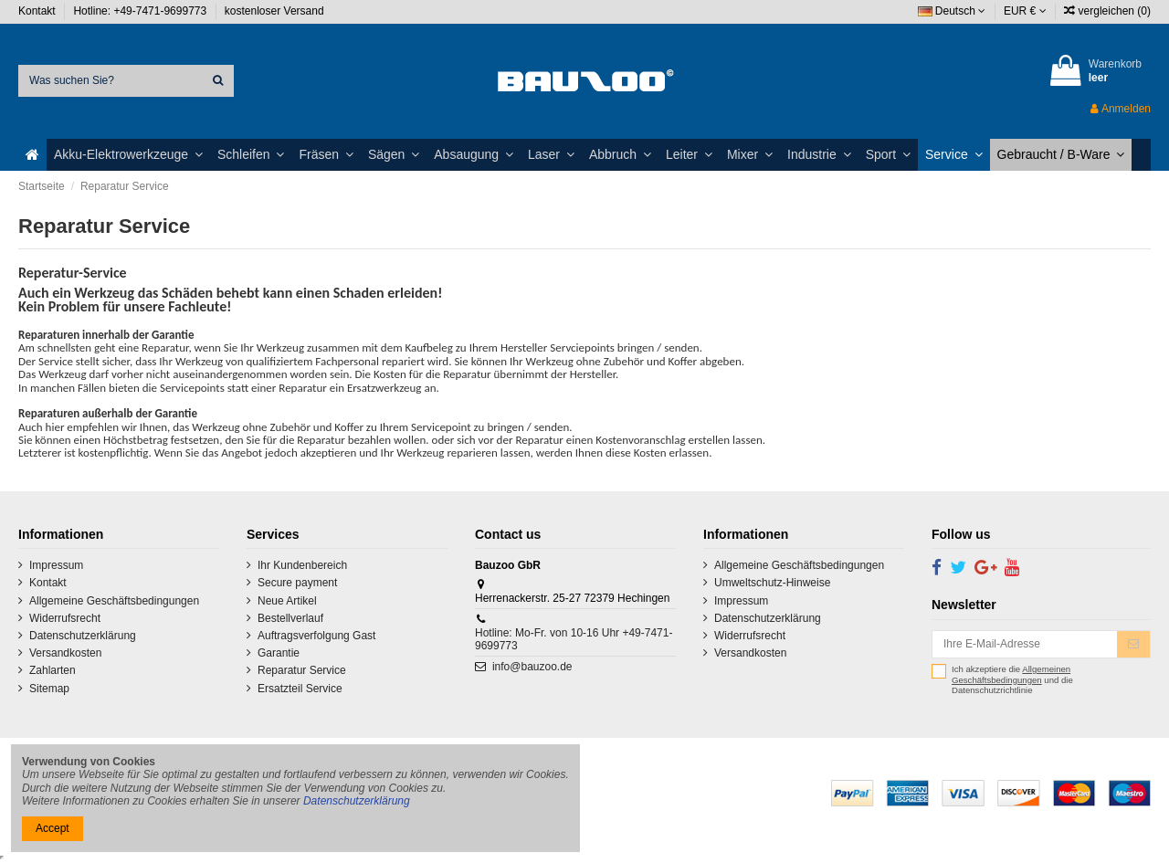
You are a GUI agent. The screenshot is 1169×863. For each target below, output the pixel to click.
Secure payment (297, 582)
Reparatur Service (302, 670)
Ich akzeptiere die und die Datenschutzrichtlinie (1012, 679)
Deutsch (952, 11)
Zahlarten (52, 670)
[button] (128, 155)
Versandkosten (65, 653)
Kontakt (38, 11)
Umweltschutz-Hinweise (772, 582)
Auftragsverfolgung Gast (316, 635)
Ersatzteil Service (300, 688)
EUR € (1025, 11)
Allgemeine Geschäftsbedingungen (114, 601)
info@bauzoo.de (532, 666)
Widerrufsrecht (64, 618)
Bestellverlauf (290, 618)
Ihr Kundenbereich (302, 565)
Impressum (56, 565)
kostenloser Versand (274, 11)
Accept (52, 828)
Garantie (279, 653)
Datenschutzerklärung (82, 635)
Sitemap (49, 688)
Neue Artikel (287, 601)
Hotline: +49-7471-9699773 (141, 11)
